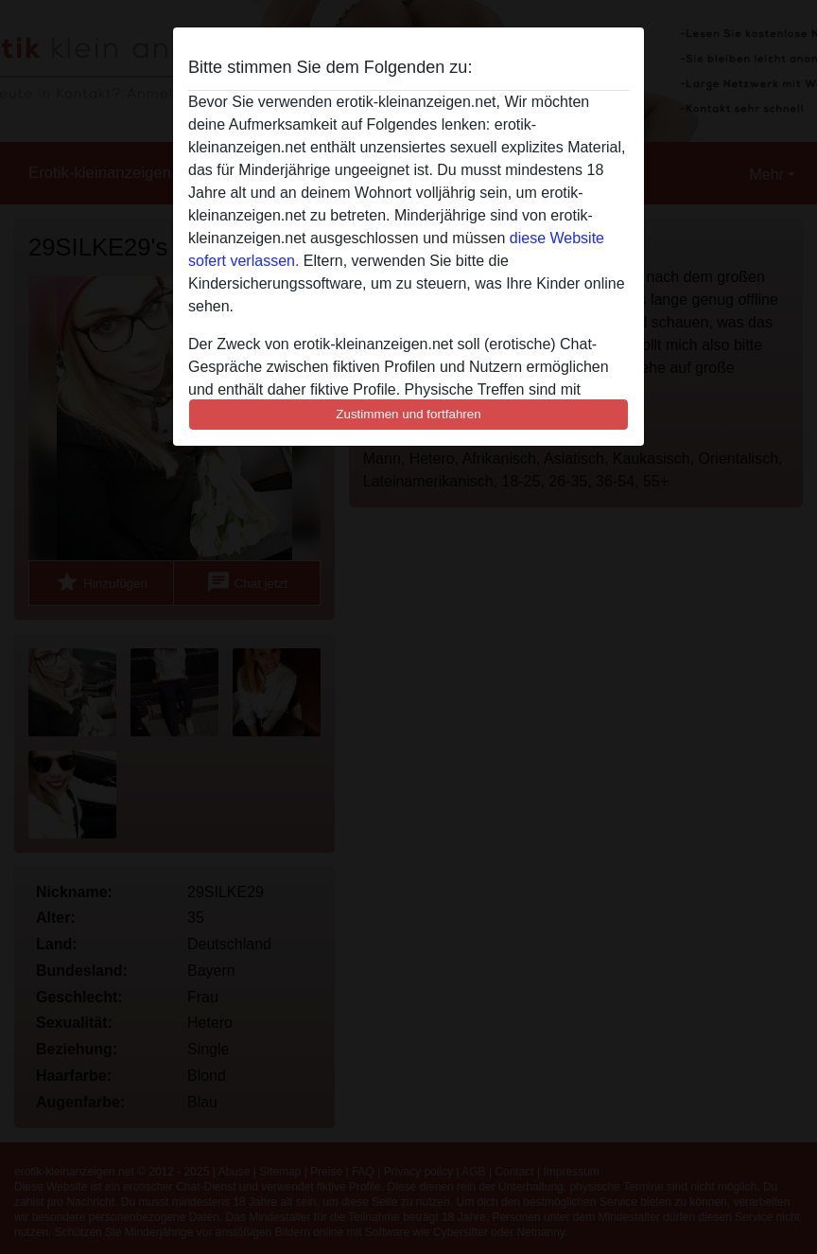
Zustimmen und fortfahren (408, 414)
